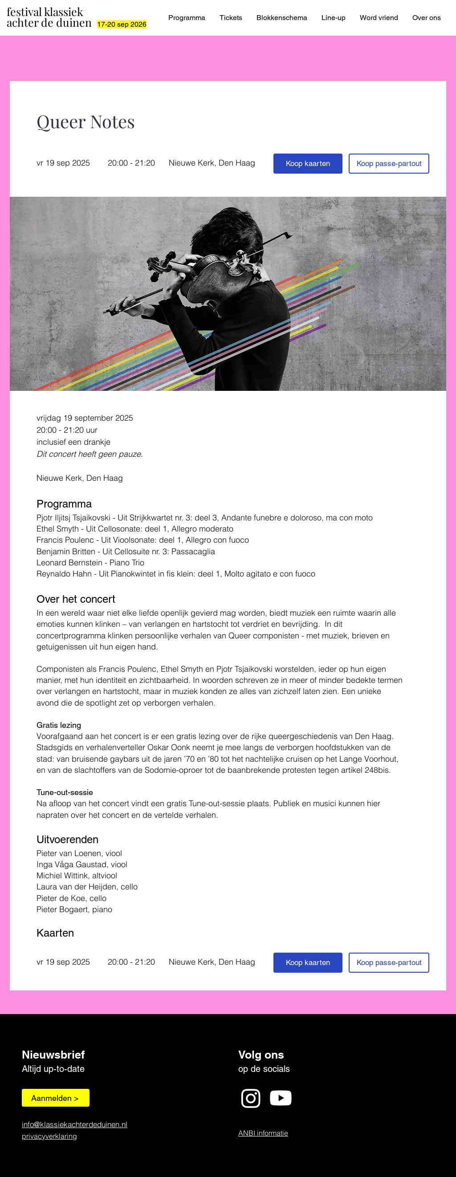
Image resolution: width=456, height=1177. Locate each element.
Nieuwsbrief (53, 1054)
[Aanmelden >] (56, 1098)
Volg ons (261, 1054)
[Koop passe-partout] (389, 164)
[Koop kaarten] (307, 164)
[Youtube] (280, 1098)
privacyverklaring (49, 1136)
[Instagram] (251, 1098)
